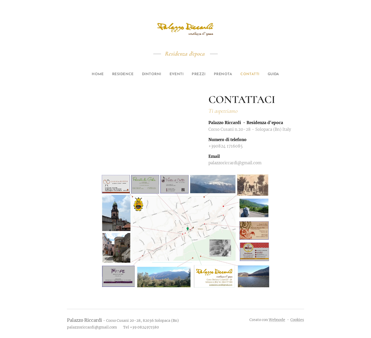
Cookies (297, 319)
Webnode (277, 319)
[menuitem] (89, 74)
